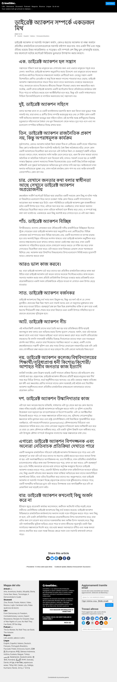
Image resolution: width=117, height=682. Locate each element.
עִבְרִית (11, 662)
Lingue (48, 6)
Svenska (30, 660)
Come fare (8, 594)
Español (26, 36)
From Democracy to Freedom (15, 613)
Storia (32, 591)
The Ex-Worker (9, 630)
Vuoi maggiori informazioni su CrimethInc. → (61, 610)
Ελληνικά (20, 649)
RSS (11, 589)
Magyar (20, 654)
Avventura (12, 591)
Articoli (7, 589)
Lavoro (20, 616)
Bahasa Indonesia (28, 651)
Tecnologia (22, 594)
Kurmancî (7, 668)
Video (28, 602)
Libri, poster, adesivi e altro (14, 638)
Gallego (30, 665)
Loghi (12, 605)
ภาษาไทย (19, 662)
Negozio (35, 6)
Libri (3, 6)
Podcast (27, 6)
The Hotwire (8, 632)
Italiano (32, 36)
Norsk (14, 668)
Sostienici (110, 3)
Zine (5, 602)
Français (7, 646)
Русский (7, 649)
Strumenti (19, 6)
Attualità (26, 591)
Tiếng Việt (13, 665)
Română (11, 660)
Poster (16, 602)
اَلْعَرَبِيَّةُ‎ (18, 660)
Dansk (6, 662)
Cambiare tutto (22, 605)
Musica (7, 605)
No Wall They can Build (25, 630)
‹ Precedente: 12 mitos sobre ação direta (39, 567)
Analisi (19, 591)
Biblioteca (10, 6)
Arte (5, 591)
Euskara (13, 654)
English (19, 36)
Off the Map (16, 624)
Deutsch (27, 643)
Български (10, 651)
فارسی (6, 657)
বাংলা (24, 660)
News (15, 594)
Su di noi (55, 6)
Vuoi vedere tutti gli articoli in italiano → (17, 9)
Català (20, 665)
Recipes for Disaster (21, 619)
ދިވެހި (24, 665)
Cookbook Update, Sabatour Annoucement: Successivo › (73, 567)
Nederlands (14, 657)
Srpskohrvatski (26, 657)
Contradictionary (10, 616)
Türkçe (27, 654)
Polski (13, 649)
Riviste (10, 602)
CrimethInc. (9, 3)
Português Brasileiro (42, 36)
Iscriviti (109, 605)
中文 (18, 651)
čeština (6, 654)
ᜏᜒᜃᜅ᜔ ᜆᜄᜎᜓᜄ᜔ (24, 668)
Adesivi (23, 602)
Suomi (27, 649)
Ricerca (42, 6)
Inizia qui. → (68, 623)
